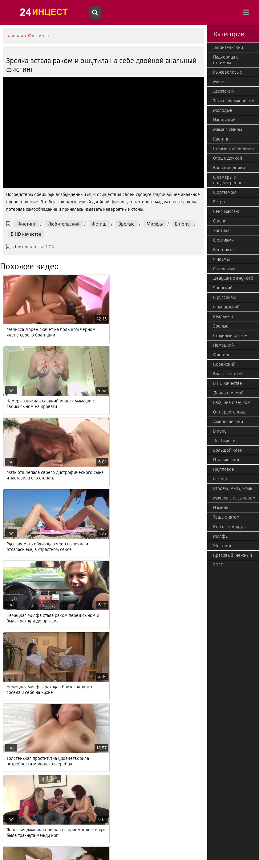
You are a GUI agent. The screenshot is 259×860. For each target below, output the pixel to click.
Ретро (219, 202)
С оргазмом (224, 192)
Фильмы (221, 259)
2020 (218, 565)
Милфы (155, 224)
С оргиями (223, 240)
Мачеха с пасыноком (234, 498)
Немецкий (223, 345)
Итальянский (226, 460)
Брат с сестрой (228, 374)
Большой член (227, 450)
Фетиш (99, 224)
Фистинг (27, 224)
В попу (182, 224)
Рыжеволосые (227, 72)
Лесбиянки (224, 440)
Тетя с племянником (233, 101)
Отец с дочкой (227, 158)
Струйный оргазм (230, 335)
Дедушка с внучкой (233, 278)
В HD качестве (26, 234)
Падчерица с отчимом (225, 59)
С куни (219, 221)
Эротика (221, 230)
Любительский (64, 224)
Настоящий (224, 120)
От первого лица (229, 412)
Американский (228, 421)
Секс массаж (226, 211)
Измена (220, 507)
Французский (226, 307)
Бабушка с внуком (231, 402)
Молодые (222, 110)
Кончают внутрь (229, 526)
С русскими (224, 297)
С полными (224, 268)
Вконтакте (223, 249)
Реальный (223, 316)
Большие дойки (229, 167)
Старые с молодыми (233, 148)
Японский (223, 288)
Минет (219, 81)
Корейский (224, 364)
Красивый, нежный (232, 555)
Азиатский (223, 91)
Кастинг (221, 139)
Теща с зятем (226, 517)
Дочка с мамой (228, 393)
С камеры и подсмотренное (229, 179)
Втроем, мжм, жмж (232, 488)
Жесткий (222, 545)
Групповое (223, 469)
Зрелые (127, 224)
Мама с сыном (227, 129)
